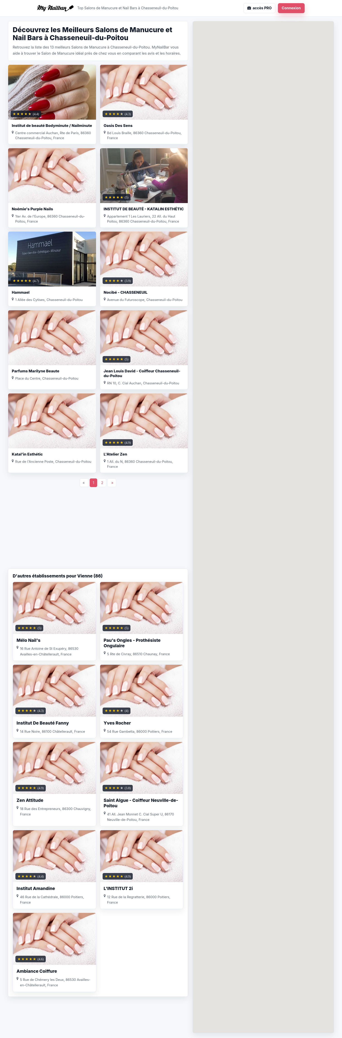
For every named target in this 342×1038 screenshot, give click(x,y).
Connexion (291, 8)
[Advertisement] (98, 532)
